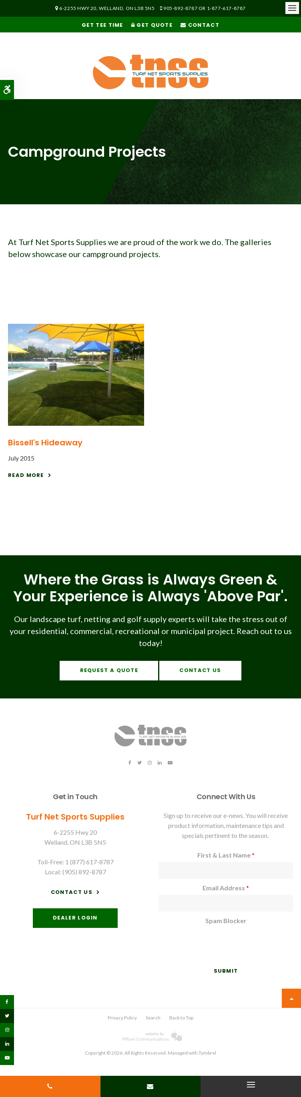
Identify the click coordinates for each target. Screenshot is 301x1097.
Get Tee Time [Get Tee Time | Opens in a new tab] (102, 25)
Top (291, 998)
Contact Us (200, 670)
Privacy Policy (122, 1018)
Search (153, 1018)
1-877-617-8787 (226, 8)
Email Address (226, 888)
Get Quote (152, 25)
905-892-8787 (180, 8)
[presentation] (205, 939)
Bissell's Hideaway (45, 442)
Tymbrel (207, 1053)
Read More (26, 475)
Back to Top (181, 1018)
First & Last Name (226, 855)
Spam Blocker (226, 920)
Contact (200, 25)
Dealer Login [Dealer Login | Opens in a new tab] (75, 917)
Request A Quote (109, 670)
